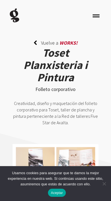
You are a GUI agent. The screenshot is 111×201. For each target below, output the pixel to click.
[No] (104, 183)
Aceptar (57, 193)
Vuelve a (55, 43)
